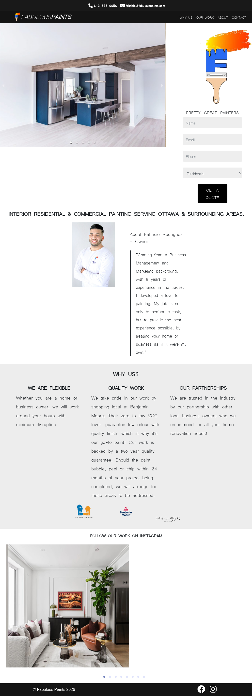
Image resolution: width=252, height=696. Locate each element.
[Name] (212, 122)
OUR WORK (205, 17)
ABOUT (223, 17)
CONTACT (239, 17)
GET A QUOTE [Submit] (212, 193)
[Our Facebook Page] (201, 691)
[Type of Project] (212, 173)
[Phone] (212, 156)
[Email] (212, 139)
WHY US (186, 17)
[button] (71, 142)
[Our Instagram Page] (213, 691)
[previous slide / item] (3, 85)
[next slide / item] (162, 85)
